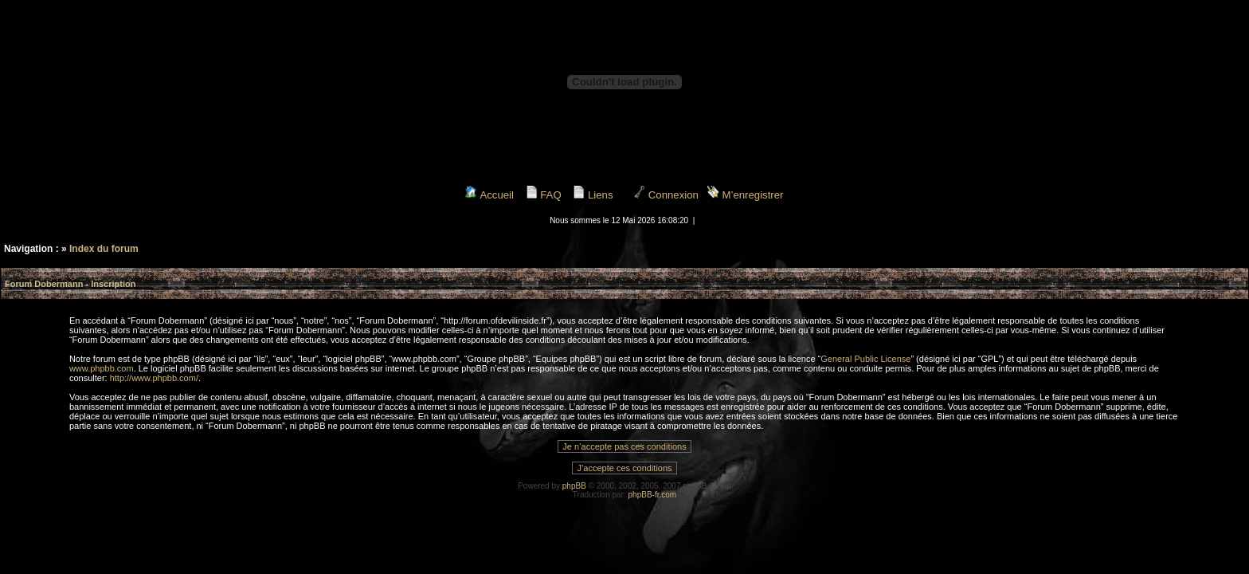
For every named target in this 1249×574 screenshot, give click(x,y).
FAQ (544, 195)
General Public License (865, 359)
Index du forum (104, 248)
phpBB (574, 486)
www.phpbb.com (101, 368)
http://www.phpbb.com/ (154, 378)
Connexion (666, 195)
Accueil (489, 195)
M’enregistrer (745, 195)
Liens (593, 195)
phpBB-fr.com (652, 494)
